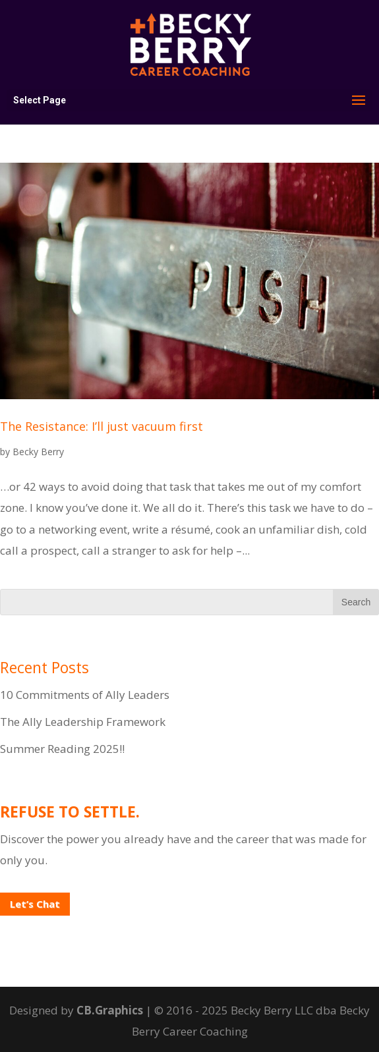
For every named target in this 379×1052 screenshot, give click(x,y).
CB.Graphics (109, 1010)
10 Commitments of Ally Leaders (84, 694)
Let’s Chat (35, 903)
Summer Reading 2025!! (62, 748)
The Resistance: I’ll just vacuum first (101, 426)
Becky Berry (38, 451)
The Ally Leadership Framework (82, 721)
